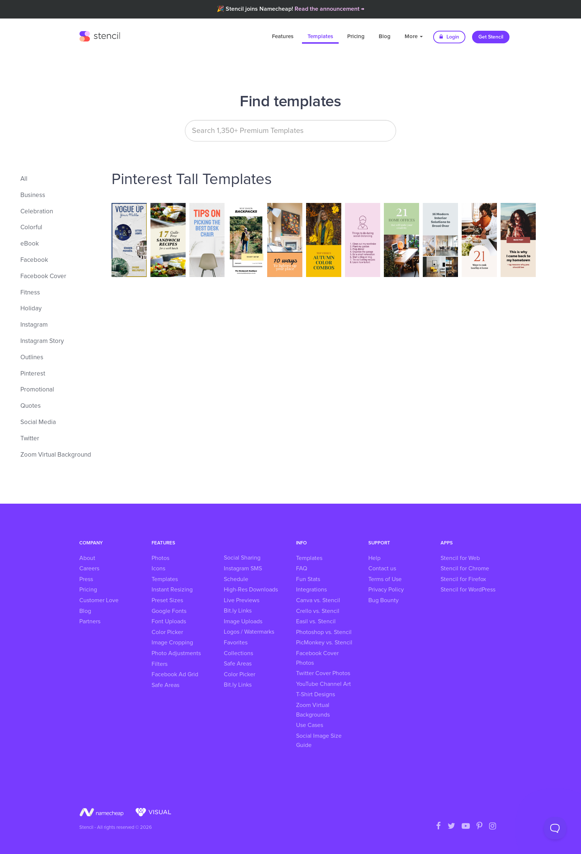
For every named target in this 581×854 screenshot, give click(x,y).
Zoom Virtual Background (55, 455)
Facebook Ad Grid (175, 674)
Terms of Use (385, 579)
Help (374, 558)
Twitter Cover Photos (323, 673)
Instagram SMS (243, 568)
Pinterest (32, 374)
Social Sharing (242, 558)
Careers (89, 568)
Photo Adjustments (176, 653)
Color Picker (167, 632)
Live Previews (241, 600)
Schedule (236, 579)
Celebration (36, 212)
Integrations (311, 590)
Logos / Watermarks (249, 632)
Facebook (34, 260)
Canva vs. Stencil (318, 600)
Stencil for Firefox (463, 579)
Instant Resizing (172, 590)
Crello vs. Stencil (317, 611)
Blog (385, 36)
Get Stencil (490, 37)
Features (282, 36)
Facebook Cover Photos (317, 658)
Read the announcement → (329, 9)
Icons (158, 568)
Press (86, 579)
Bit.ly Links (238, 611)
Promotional (37, 390)
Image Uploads (243, 621)
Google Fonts (169, 611)
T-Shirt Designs (315, 694)
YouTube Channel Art (323, 684)
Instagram (34, 325)
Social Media (38, 422)
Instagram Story (42, 341)
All (23, 179)
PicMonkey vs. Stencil (324, 642)
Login (449, 37)
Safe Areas (165, 685)
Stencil (99, 35)
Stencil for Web (460, 558)
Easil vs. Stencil (316, 621)
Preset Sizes (167, 600)
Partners (89, 621)
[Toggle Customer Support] (555, 828)
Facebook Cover (43, 276)
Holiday (31, 309)
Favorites (236, 642)
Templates (320, 36)
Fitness (30, 293)
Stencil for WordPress (468, 590)
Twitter (29, 439)
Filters (159, 664)
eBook (29, 244)
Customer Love (99, 600)
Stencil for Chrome (465, 568)
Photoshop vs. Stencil (324, 632)
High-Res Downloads (251, 590)
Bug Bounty (383, 600)
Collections (238, 653)
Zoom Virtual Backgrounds (313, 710)
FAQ (301, 568)
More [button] (414, 36)
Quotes (30, 406)
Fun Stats (308, 579)
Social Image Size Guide (319, 740)
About (87, 558)
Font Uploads (169, 621)
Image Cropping (172, 642)
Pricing (356, 36)
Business (32, 195)
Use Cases (309, 725)
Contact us (382, 568)
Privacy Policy (386, 590)
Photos (160, 558)
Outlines (31, 357)
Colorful (31, 227)
